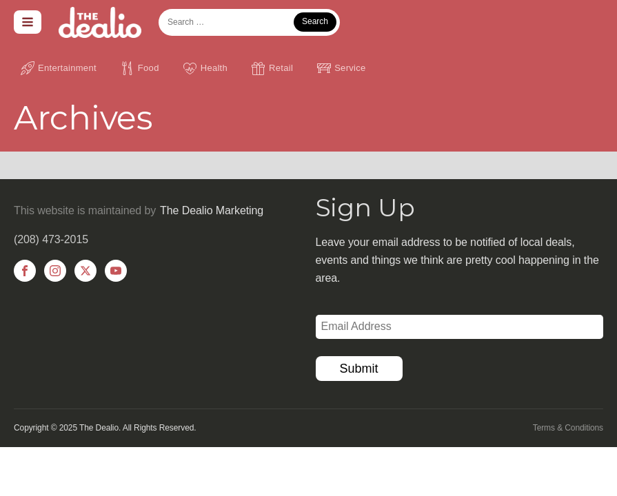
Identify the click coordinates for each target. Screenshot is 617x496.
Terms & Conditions (568, 428)
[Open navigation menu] (28, 22)
